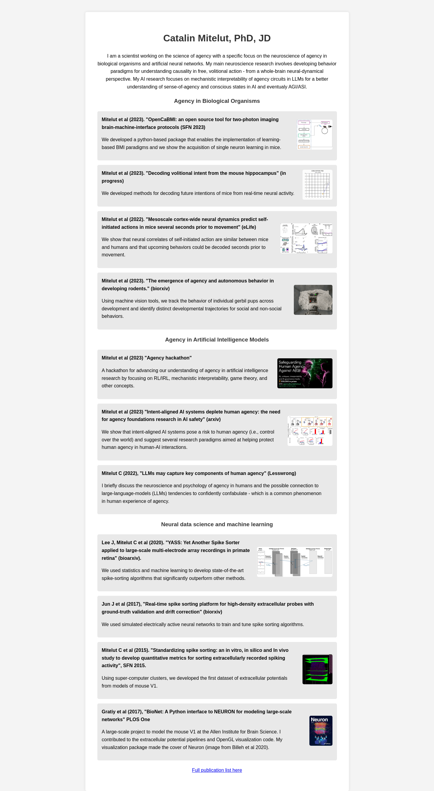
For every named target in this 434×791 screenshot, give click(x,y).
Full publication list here (217, 770)
